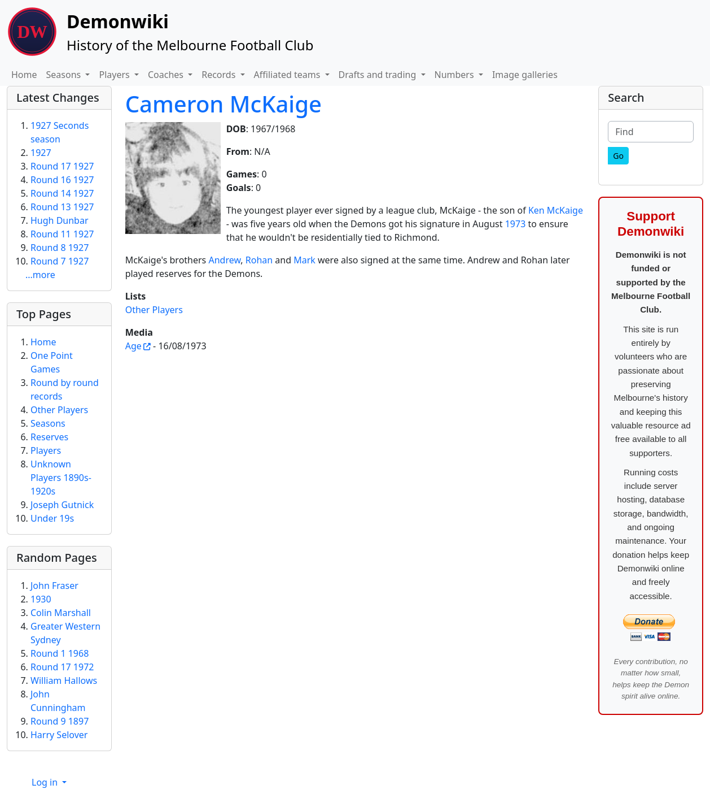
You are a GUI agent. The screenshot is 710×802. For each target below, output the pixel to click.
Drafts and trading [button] (379, 74)
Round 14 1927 (62, 193)
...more (40, 274)
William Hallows (63, 680)
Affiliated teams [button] (288, 74)
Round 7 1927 (59, 261)
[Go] (618, 155)
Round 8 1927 (59, 247)
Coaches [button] (167, 74)
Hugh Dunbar (59, 220)
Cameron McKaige (223, 103)
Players (45, 450)
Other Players (154, 310)
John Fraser (54, 585)
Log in (46, 782)
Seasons (47, 423)
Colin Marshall (60, 612)
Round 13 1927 (62, 207)
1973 (515, 224)
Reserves (49, 437)
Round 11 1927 (62, 234)
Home (24, 74)
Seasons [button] (65, 74)
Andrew (224, 260)
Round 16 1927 (62, 180)
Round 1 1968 (59, 653)
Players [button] (115, 74)
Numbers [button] (455, 74)
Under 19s (52, 518)
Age (133, 346)
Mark (304, 260)
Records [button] (219, 74)
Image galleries (525, 74)
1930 (40, 599)
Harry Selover (58, 735)
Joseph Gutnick (62, 504)
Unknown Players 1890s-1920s (60, 477)
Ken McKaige (555, 210)
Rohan (259, 260)
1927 (40, 152)
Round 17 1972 (62, 667)
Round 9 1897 (59, 721)
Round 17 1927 (62, 166)
